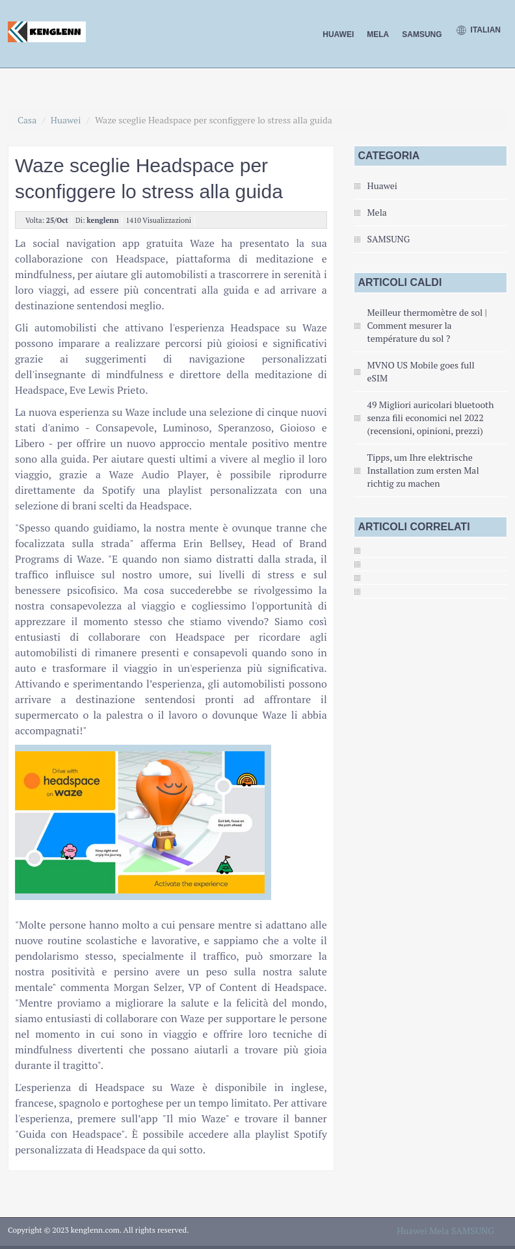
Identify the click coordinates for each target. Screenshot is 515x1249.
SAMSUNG (422, 34)
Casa (27, 120)
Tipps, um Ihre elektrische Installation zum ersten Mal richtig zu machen (423, 470)
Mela (378, 34)
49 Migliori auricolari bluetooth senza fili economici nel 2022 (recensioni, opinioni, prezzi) (430, 417)
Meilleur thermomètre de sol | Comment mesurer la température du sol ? (426, 325)
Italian (478, 30)
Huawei (338, 34)
